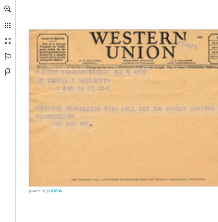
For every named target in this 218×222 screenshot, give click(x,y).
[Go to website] (213, 48)
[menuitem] (7, 17)
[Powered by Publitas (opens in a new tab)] (7, 72)
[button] (7, 9)
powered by (37, 191)
